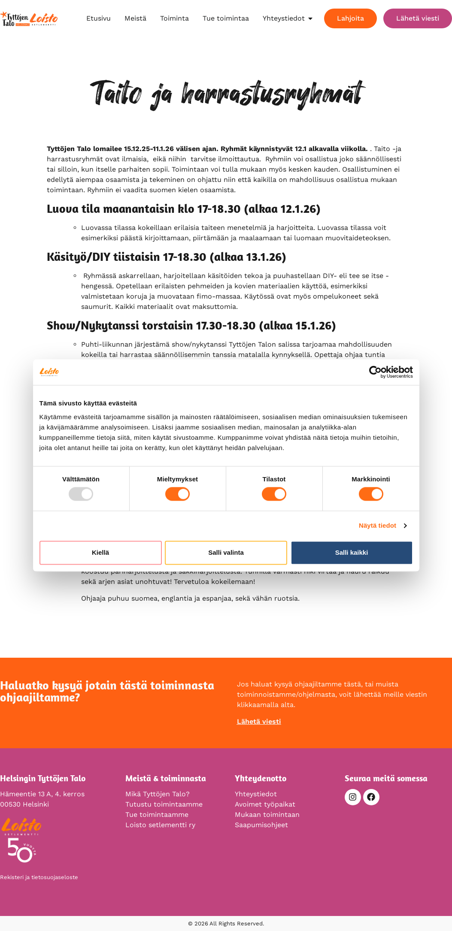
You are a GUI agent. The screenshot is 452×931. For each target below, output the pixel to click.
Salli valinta (226, 552)
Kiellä (100, 552)
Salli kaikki (351, 552)
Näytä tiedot (377, 525)
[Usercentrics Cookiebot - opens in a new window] (375, 372)
